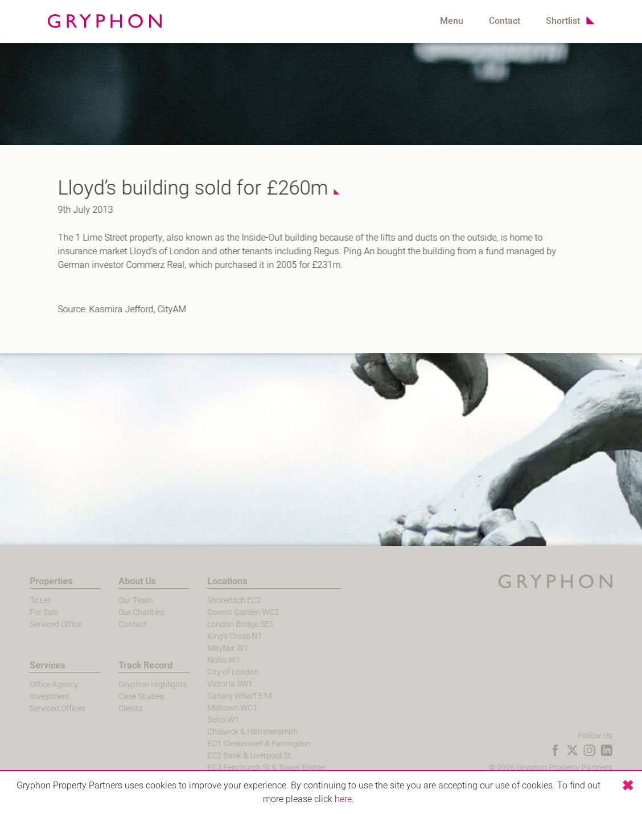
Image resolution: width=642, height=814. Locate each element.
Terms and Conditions (598, 780)
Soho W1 (199, 720)
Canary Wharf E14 (215, 696)
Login (538, 780)
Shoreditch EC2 (210, 600)
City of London (208, 672)
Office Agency (29, 685)
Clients (105, 708)
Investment (25, 697)
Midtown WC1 (208, 708)
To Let (15, 600)
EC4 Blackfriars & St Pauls (228, 780)
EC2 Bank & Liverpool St (224, 756)
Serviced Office (31, 624)
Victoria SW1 (205, 684)
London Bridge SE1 (216, 624)
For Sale (19, 612)
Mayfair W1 (203, 648)
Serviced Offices (33, 708)
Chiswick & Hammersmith (228, 732)
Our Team (110, 600)
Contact (504, 21)
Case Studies (116, 697)
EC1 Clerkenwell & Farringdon (234, 744)
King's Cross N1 (210, 636)
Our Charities (116, 612)
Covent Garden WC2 (218, 612)
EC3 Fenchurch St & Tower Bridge (241, 768)
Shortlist (563, 21)
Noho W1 (199, 660)
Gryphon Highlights (127, 685)
